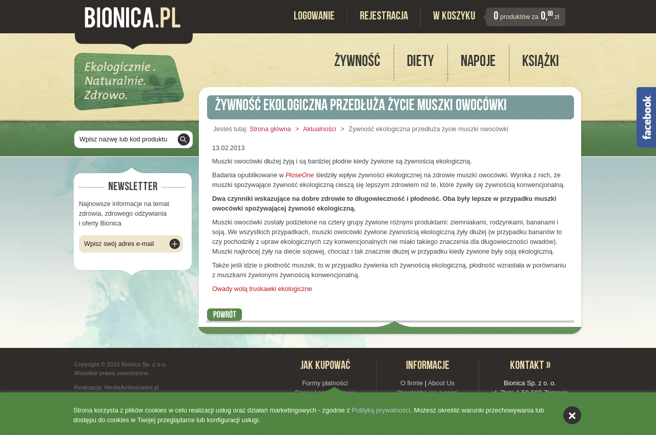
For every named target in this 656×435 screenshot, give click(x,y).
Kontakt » (530, 366)
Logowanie (314, 17)
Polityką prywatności (381, 410)
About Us (441, 383)
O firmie (411, 383)
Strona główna (270, 129)
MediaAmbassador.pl (132, 387)
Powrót (224, 314)
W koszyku (454, 17)
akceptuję (572, 415)
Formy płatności (324, 383)
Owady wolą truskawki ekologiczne (262, 289)
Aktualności (319, 129)
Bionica (132, 17)
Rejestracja (384, 17)
